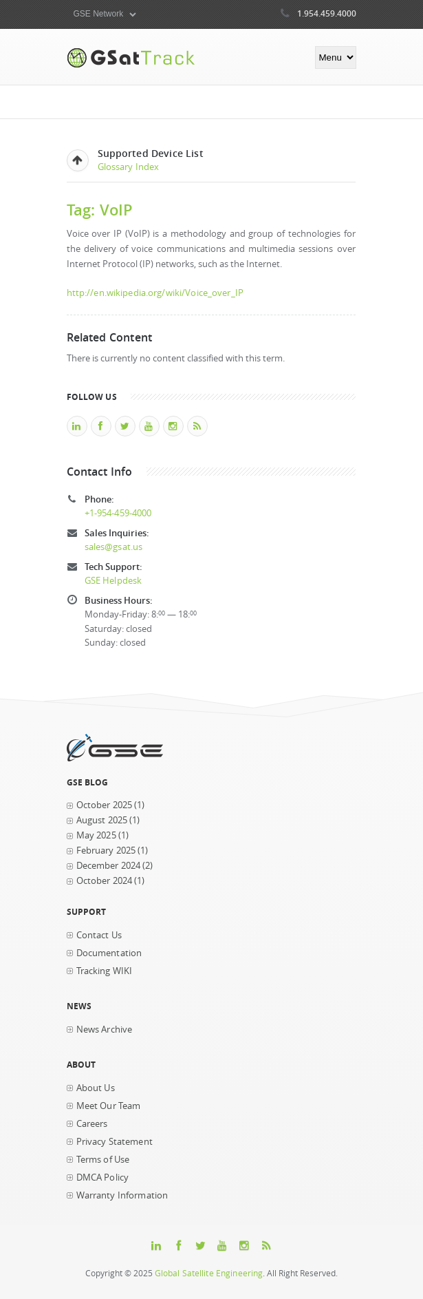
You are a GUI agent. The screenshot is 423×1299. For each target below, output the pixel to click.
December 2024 (108, 866)
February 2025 (106, 850)
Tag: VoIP (100, 210)
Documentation (109, 953)
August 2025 (102, 820)
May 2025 (96, 835)
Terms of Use (103, 1159)
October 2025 (104, 805)
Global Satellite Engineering (209, 1273)
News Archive (104, 1029)
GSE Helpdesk (113, 581)
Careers (92, 1124)
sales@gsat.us (114, 547)
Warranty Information (122, 1195)
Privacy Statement (114, 1142)
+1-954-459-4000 (118, 513)
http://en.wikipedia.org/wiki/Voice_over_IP (155, 293)
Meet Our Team (108, 1106)
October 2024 (104, 881)
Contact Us (99, 935)
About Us (95, 1088)
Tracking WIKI (104, 971)
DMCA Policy (102, 1177)
